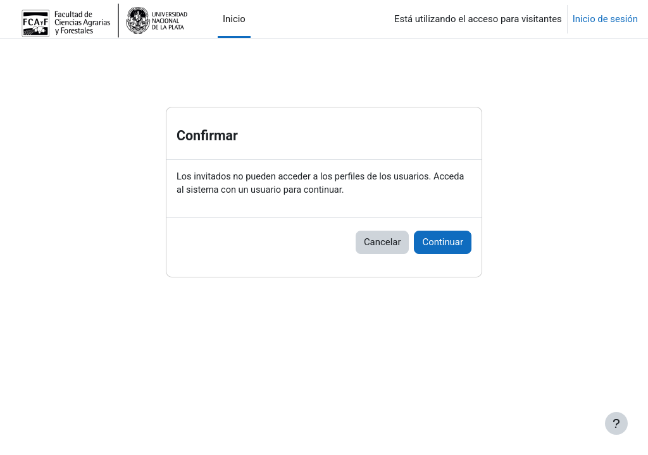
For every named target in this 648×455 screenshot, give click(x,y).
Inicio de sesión (605, 19)
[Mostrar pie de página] (616, 423)
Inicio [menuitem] (234, 19)
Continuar (442, 242)
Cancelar (382, 242)
